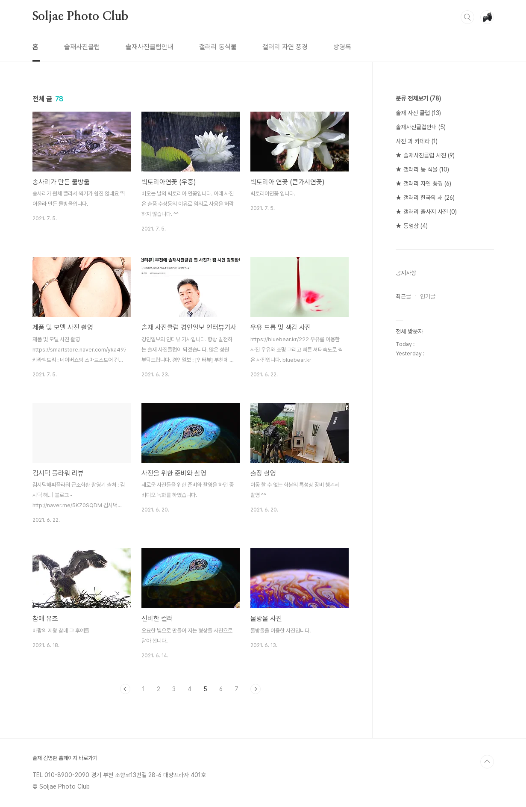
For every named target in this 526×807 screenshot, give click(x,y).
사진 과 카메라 (417, 141)
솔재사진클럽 (82, 47)
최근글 (403, 296)
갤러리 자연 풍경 (285, 47)
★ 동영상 (412, 225)
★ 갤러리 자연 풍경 (423, 183)
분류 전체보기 (418, 98)
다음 (255, 689)
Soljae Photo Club (80, 17)
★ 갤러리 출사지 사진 (426, 211)
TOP (487, 762)
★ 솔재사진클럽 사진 (425, 155)
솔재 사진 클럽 (418, 112)
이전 (125, 689)
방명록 (342, 47)
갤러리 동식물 (218, 47)
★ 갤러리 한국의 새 (425, 197)
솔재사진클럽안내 (149, 47)
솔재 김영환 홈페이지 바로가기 (64, 758)
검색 (467, 17)
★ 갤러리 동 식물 (422, 169)
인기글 (427, 296)
